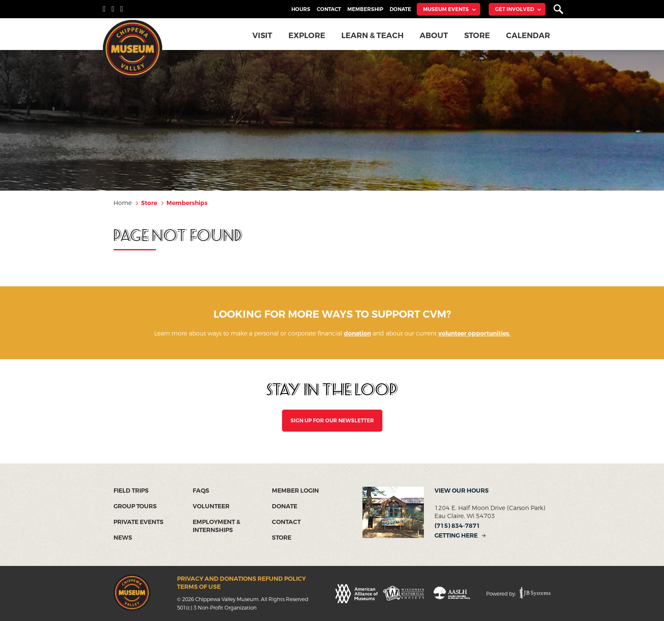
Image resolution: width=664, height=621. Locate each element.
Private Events (138, 522)
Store (477, 35)
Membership (365, 9)
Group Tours (135, 506)
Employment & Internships (216, 526)
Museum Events (446, 9)
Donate (400, 9)
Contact (329, 9)
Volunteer (211, 506)
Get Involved (514, 9)
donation (357, 334)
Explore (307, 35)
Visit (263, 35)
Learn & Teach (373, 35)
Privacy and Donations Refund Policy (241, 579)
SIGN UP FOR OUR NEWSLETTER (332, 420)
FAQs (201, 491)
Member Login (295, 491)
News (122, 538)
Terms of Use (199, 587)
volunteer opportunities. (474, 334)
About (434, 35)
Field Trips (131, 491)
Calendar (528, 35)
